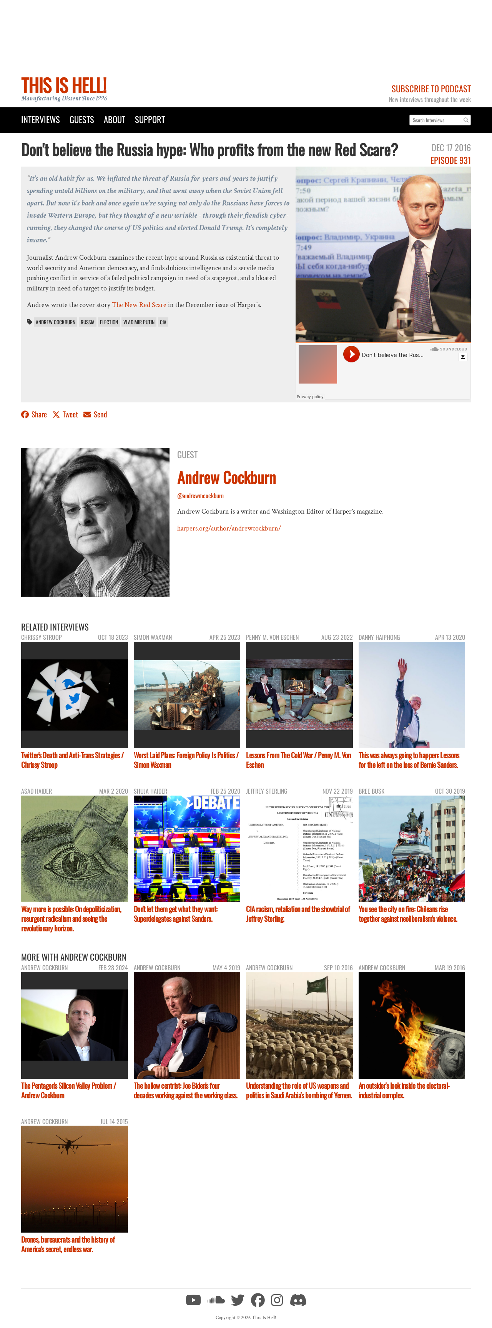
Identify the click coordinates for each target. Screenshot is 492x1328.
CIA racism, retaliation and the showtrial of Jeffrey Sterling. (298, 913)
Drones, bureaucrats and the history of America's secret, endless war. (68, 1244)
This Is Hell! (63, 84)
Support (150, 119)
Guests (82, 119)
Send (95, 414)
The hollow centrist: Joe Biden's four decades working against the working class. (186, 1090)
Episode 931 (450, 159)
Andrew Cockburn (55, 322)
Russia (88, 322)
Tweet (66, 414)
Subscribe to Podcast (431, 88)
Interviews (40, 119)
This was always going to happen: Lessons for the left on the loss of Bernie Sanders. (409, 759)
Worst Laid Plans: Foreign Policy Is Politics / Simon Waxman (186, 759)
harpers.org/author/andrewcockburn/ (229, 528)
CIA (163, 322)
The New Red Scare (139, 304)
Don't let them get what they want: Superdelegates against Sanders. (176, 913)
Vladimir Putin (139, 322)
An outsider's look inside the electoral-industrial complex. (404, 1090)
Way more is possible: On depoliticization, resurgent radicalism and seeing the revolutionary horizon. (71, 918)
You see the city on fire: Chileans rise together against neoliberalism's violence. (408, 913)
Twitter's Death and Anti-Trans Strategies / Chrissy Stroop (72, 759)
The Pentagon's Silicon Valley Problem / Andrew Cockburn (68, 1090)
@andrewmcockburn (200, 495)
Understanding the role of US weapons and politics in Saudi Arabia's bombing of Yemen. (299, 1090)
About (114, 119)
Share (34, 414)
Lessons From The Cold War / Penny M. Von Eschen (298, 759)
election (109, 322)
